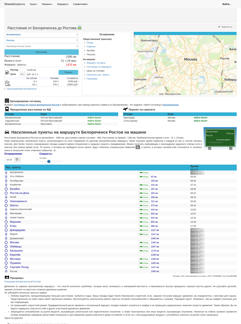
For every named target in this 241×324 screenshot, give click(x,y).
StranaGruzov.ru (14, 4)
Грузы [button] (33, 4)
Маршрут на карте (96, 63)
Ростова (36, 281)
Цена (13, 74)
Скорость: (46, 153)
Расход (14, 70)
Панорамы (92, 78)
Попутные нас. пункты (98, 74)
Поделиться (226, 27)
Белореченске (171, 105)
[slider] (48, 161)
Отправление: (13, 153)
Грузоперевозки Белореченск (22, 89)
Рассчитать (41, 52)
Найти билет (94, 117)
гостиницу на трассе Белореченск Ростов (36, 105)
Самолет (91, 46)
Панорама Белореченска (17, 281)
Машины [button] (47, 4)
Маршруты (62, 4)
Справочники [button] (80, 4)
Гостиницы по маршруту (99, 67)
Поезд (90, 42)
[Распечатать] (79, 28)
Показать (68, 72)
